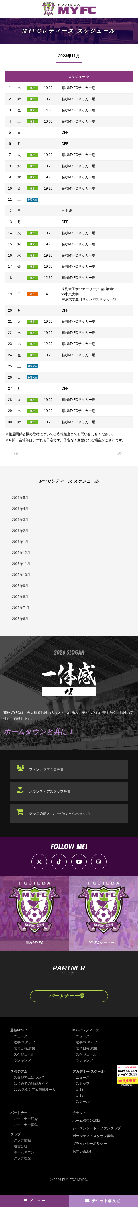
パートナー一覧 (66, 996)
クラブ (15, 1134)
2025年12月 (21, 553)
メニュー (37, 1201)
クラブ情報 (22, 1140)
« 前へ (16, 453)
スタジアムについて (29, 1078)
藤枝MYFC (18, 1030)
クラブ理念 (22, 1158)
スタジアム (18, 1072)
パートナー (18, 1113)
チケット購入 (104, 1201)
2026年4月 (20, 509)
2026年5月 (20, 498)
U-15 (79, 1096)
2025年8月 (20, 597)
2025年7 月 (20, 608)
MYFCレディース (85, 1030)
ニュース (20, 1036)
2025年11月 (21, 564)
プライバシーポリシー (89, 1144)
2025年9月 (20, 586)
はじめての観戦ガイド (31, 1084)
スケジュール (24, 1054)
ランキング (22, 1060)
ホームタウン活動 (86, 1121)
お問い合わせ (82, 1151)
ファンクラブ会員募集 (46, 769)
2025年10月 (21, 575)
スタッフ (83, 1084)
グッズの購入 (60, 814)
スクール (83, 1102)
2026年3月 (20, 520)
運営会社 (20, 1146)
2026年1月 (20, 542)
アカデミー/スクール (88, 1072)
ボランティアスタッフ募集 (49, 791)
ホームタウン (24, 1152)
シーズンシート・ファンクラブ (96, 1128)
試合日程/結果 (24, 1048)
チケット (79, 1113)
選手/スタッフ (24, 1042)
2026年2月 (20, 531)
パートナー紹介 (26, 1119)
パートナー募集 (26, 1125)
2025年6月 (20, 619)
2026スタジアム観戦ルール (35, 1090)
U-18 (79, 1090)
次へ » (122, 453)
